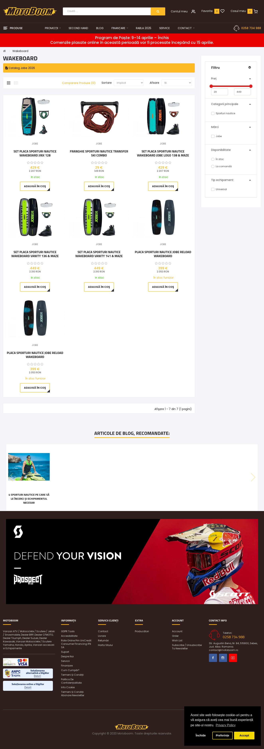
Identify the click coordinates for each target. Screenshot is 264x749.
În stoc (217, 159)
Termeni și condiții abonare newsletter (72, 693)
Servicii (65, 661)
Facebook (213, 658)
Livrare (102, 636)
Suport (65, 652)
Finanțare (67, 665)
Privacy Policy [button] (226, 725)
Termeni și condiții (72, 674)
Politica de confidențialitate (71, 681)
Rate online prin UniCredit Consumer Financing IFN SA (76, 644)
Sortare (107, 83)
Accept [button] (244, 735)
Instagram (223, 658)
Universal (219, 189)
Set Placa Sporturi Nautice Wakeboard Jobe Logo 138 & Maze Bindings (163, 153)
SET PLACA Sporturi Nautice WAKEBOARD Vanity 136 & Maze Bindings (35, 254)
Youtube (233, 658)
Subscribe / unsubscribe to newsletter (187, 646)
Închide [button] (201, 735)
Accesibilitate (69, 636)
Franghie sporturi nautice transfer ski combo (99, 153)
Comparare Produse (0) (79, 83)
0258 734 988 (251, 28)
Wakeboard (20, 51)
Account (177, 631)
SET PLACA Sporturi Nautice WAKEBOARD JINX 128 (35, 153)
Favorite (207, 11)
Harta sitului (105, 645)
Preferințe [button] (222, 735)
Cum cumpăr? (70, 670)
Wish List (177, 640)
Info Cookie (68, 687)
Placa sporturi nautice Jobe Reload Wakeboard (163, 254)
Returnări (103, 640)
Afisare (154, 83)
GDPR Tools (68, 631)
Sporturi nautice (223, 113)
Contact (103, 631)
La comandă (221, 166)
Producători (142, 631)
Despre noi (67, 656)
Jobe (216, 136)
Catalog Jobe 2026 (20, 68)
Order (175, 636)
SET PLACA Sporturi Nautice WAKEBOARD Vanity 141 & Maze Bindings (99, 254)
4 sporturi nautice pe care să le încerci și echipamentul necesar (29, 499)
